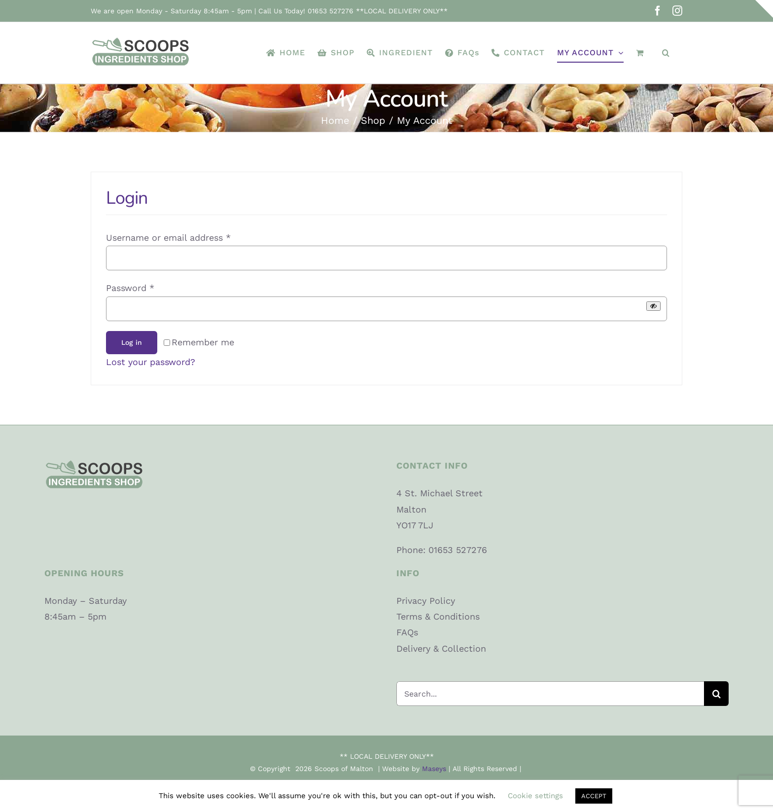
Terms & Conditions (438, 616)
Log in (131, 342)
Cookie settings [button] (535, 795)
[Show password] (653, 306)
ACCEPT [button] (593, 796)
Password (130, 288)
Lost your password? (150, 362)
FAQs (407, 632)
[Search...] (550, 693)
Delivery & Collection (441, 648)
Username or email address (168, 237)
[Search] (716, 693)
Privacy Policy (425, 600)
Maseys (434, 769)
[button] (666, 52)
